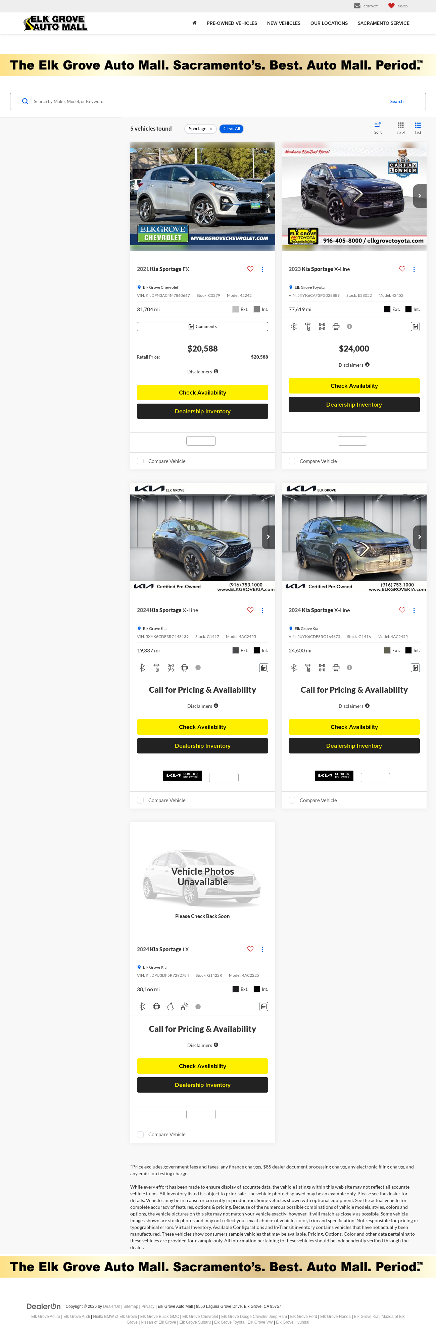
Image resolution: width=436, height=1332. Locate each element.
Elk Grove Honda (335, 1316)
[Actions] (262, 269)
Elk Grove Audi (76, 1316)
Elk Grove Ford (303, 1316)
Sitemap (131, 1306)
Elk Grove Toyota (229, 1322)
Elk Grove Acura (45, 1316)
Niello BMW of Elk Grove (115, 1316)
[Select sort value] (380, 128)
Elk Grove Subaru (195, 1322)
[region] (202, 367)
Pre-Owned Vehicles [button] (232, 23)
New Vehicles (283, 23)
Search (396, 101)
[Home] (194, 23)
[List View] (418, 129)
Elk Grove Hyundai (292, 1322)
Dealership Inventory (203, 411)
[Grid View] (399, 129)
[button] (268, 196)
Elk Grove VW (260, 1322)
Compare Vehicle (167, 461)
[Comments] (202, 326)
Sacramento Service (383, 23)
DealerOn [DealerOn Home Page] (111, 1306)
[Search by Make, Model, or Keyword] (208, 101)
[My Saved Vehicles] (398, 6)
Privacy (147, 1306)
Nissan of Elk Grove (158, 1322)
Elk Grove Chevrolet (200, 1316)
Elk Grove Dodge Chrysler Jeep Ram (254, 1316)
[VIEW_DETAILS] (202, 876)
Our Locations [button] (329, 23)
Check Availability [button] (202, 392)
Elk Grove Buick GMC (159, 1316)
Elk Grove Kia (366, 1316)
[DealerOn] (44, 1306)
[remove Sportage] (200, 129)
